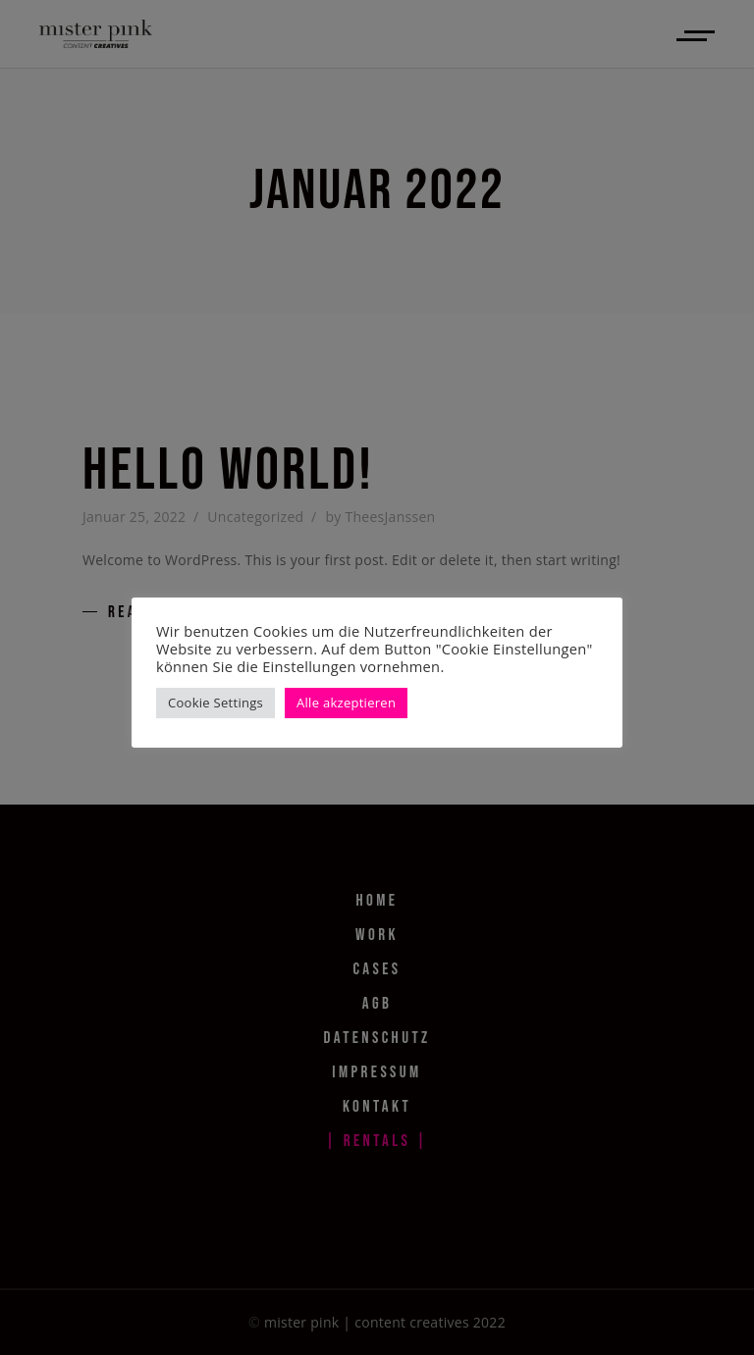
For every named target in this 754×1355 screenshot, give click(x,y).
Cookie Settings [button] (215, 702)
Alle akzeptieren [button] (346, 702)
